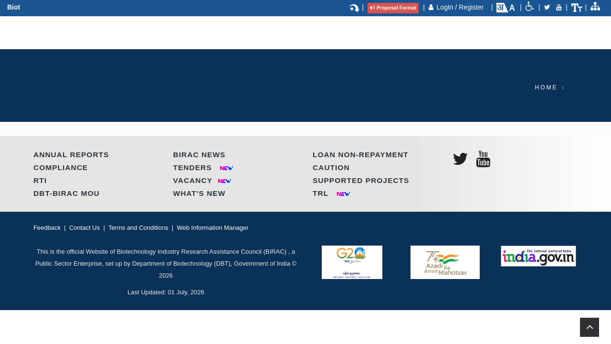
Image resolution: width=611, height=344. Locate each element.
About (114, 31)
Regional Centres (285, 31)
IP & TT (340, 31)
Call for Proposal (393, 31)
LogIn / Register (461, 7)
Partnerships (217, 31)
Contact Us (454, 31)
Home (546, 87)
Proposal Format (393, 8)
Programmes (159, 31)
